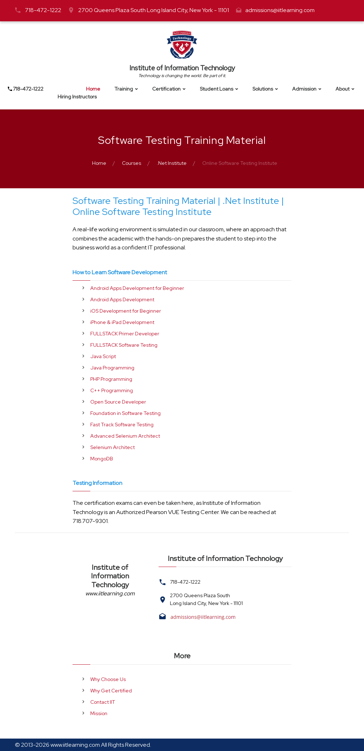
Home (93, 89)
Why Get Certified (111, 690)
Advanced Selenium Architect (125, 436)
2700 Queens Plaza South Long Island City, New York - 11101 (153, 10)
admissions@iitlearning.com (280, 10)
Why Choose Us (108, 679)
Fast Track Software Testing (122, 424)
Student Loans (216, 89)
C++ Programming (111, 390)
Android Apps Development (122, 299)
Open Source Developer (118, 402)
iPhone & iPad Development (122, 322)
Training (123, 89)
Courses (131, 163)
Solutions (262, 89)
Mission (98, 713)
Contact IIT (102, 702)
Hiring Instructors (77, 97)
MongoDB (101, 458)
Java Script (103, 356)
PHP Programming (111, 379)
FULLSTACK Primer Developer (124, 333)
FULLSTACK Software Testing (123, 345)
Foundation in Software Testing (125, 413)
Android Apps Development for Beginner (137, 288)
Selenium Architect (112, 447)
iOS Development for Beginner (125, 311)
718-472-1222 (43, 10)
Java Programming (112, 367)
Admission (304, 89)
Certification (166, 89)
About (342, 89)
